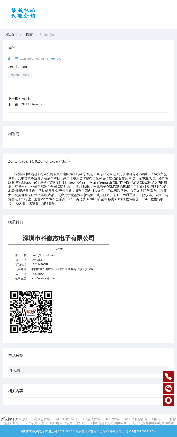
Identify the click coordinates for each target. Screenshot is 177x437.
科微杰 (23, 419)
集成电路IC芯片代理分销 (67, 423)
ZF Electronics (31, 104)
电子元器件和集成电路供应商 (153, 423)
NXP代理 (112, 419)
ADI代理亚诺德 (66, 419)
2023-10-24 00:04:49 (34, 58)
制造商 (28, 34)
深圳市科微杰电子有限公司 (144, 419)
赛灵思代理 (42, 419)
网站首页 (11, 34)
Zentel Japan (19, 75)
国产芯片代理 (34, 423)
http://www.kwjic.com (44, 278)
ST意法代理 (91, 419)
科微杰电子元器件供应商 (109, 423)
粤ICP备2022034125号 (140, 431)
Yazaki (26, 99)
